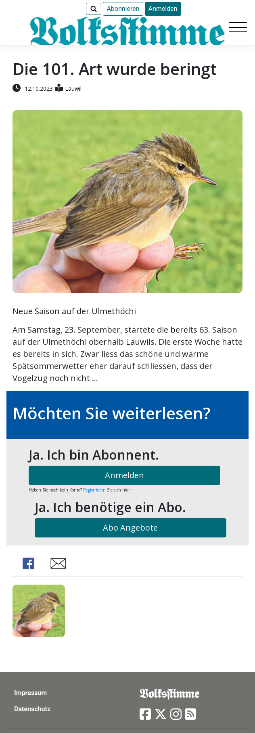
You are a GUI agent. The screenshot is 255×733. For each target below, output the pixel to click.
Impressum (30, 693)
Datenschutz (32, 709)
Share (29, 563)
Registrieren (94, 490)
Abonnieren (123, 8)
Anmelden (163, 8)
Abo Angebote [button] (130, 527)
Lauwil (73, 88)
